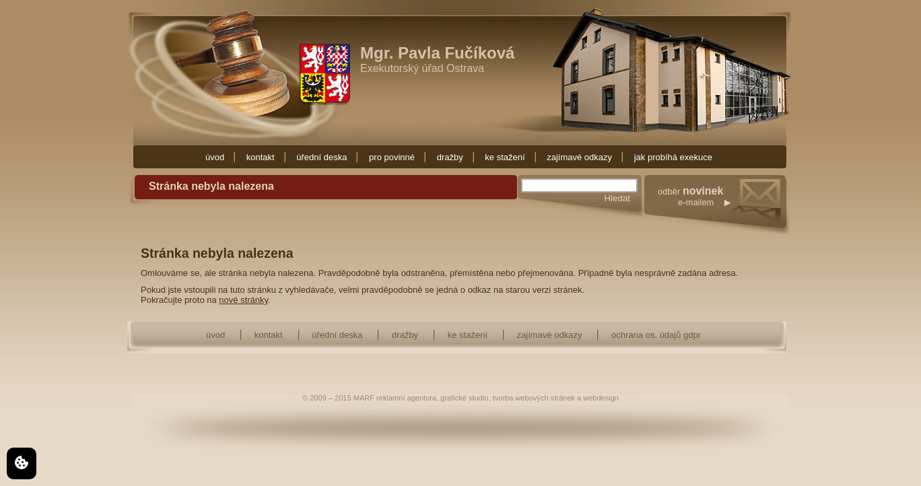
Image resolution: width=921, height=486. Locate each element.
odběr (723, 210)
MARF (363, 398)
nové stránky (243, 300)
